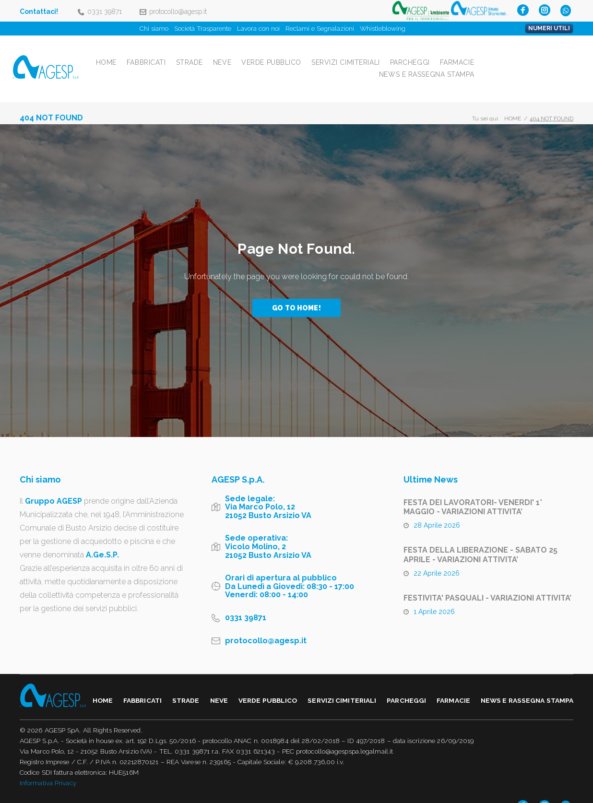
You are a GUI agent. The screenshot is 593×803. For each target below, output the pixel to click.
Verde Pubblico (369, 54)
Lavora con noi (258, 28)
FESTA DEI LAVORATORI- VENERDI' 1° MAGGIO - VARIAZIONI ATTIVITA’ (472, 490)
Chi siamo (154, 28)
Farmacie (554, 54)
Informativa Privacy (48, 766)
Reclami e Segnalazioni (319, 28)
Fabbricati (243, 54)
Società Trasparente (202, 28)
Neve (319, 54)
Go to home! (296, 291)
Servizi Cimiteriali (443, 54)
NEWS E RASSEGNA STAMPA (523, 66)
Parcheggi (507, 54)
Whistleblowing (382, 28)
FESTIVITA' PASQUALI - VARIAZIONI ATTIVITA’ (487, 581)
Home (203, 54)
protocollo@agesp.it (178, 11)
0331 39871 (104, 11)
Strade (286, 54)
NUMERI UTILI (549, 28)
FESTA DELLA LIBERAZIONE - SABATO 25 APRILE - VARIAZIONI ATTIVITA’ (480, 538)
